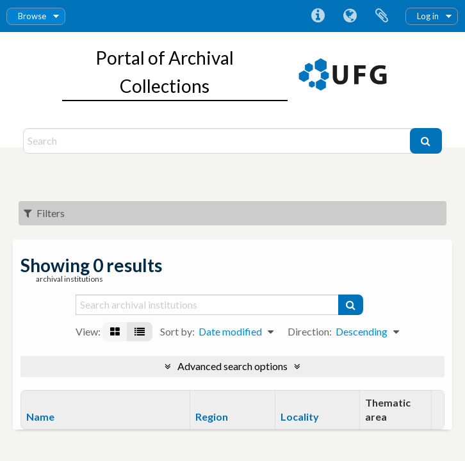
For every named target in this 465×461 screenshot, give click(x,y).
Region (211, 416)
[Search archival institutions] (207, 305)
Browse (32, 16)
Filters (44, 213)
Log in (428, 16)
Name (40, 416)
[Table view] (139, 331)
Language (350, 16)
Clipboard (382, 16)
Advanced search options (232, 366)
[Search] (217, 141)
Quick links (318, 16)
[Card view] (114, 331)
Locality (300, 416)
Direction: (310, 331)
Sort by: (177, 331)
